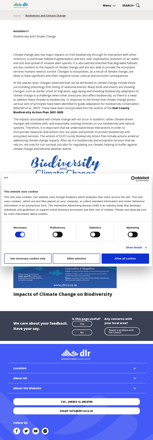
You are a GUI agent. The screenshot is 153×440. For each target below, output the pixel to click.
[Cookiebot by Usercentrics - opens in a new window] (133, 178)
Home (17, 15)
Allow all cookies (125, 258)
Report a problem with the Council (121, 331)
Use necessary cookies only (27, 258)
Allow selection (76, 258)
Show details (134, 247)
